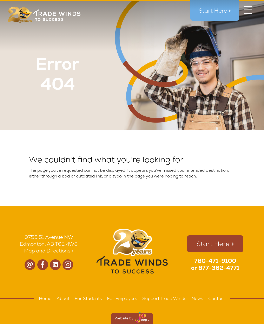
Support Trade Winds (164, 298)
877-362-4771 (218, 267)
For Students (88, 298)
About (63, 298)
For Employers (122, 298)
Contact (216, 298)
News (197, 298)
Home (45, 298)
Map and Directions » (49, 251)
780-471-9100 (215, 260)
